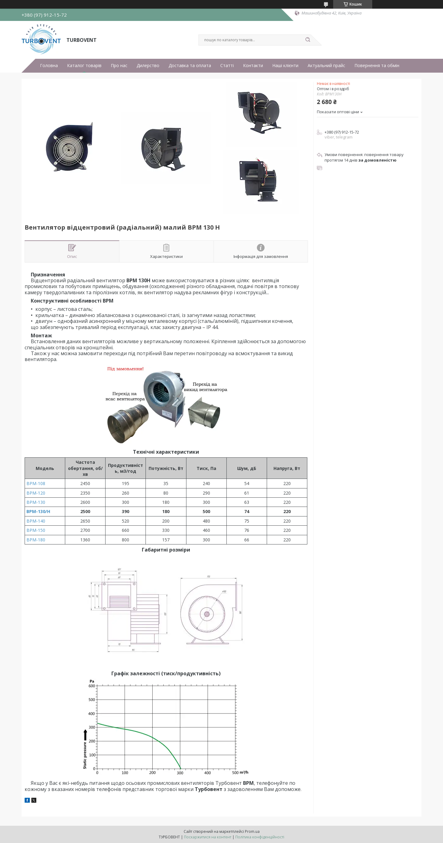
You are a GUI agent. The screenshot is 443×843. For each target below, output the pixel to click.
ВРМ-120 (35, 493)
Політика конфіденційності (259, 837)
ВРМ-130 (35, 502)
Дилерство (148, 65)
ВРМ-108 (35, 483)
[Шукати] (307, 40)
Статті (227, 65)
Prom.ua (252, 831)
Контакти (253, 65)
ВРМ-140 (35, 521)
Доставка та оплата (190, 65)
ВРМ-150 (35, 530)
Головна (49, 65)
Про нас (119, 65)
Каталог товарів (84, 65)
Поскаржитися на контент (207, 837)
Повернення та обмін (376, 65)
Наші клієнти (285, 65)
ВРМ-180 (35, 540)
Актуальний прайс (326, 65)
